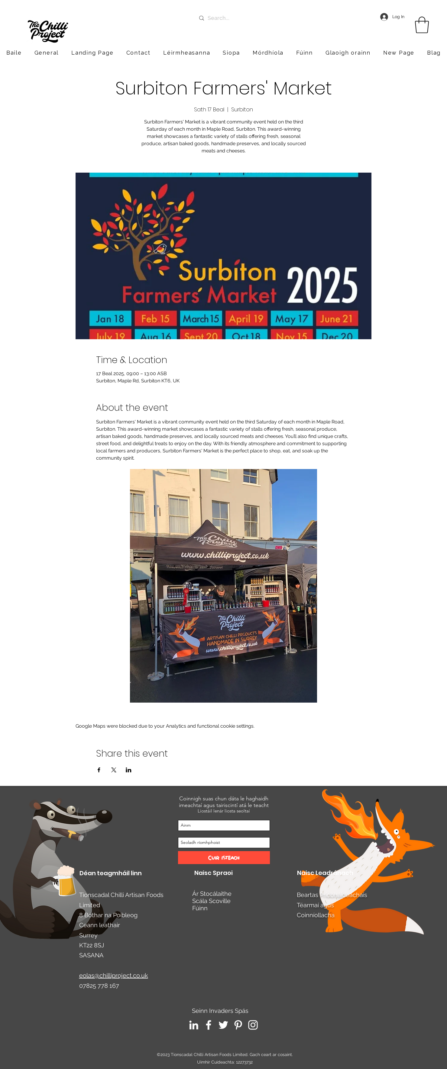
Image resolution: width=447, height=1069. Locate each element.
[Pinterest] (238, 1025)
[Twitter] (223, 1025)
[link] (422, 25)
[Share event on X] (114, 769)
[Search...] (258, 18)
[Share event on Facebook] (99, 769)
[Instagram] (253, 1025)
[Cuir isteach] (224, 857)
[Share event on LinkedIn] (128, 769)
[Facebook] (208, 1025)
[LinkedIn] (193, 1025)
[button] (348, 52)
